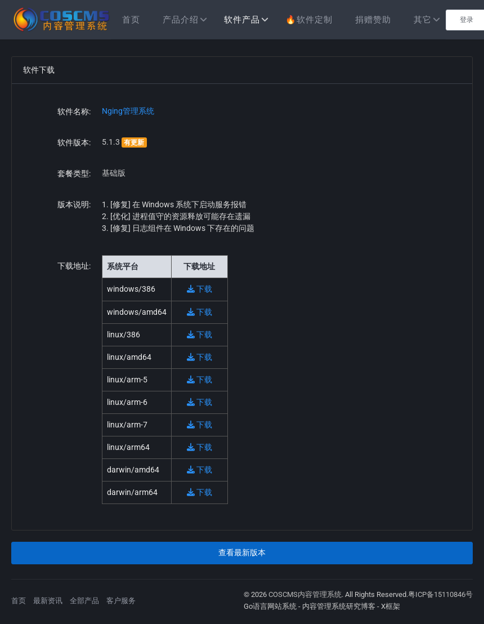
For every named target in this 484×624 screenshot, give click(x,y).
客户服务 (121, 600)
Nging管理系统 (128, 110)
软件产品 (242, 20)
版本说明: (74, 204)
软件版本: (74, 142)
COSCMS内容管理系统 (305, 594)
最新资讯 (47, 600)
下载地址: (74, 265)
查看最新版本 (242, 552)
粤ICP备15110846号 (440, 594)
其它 (423, 20)
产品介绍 (181, 20)
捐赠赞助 (373, 20)
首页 (131, 20)
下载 (199, 288)
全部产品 (84, 600)
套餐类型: (74, 173)
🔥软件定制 (309, 20)
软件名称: (74, 111)
